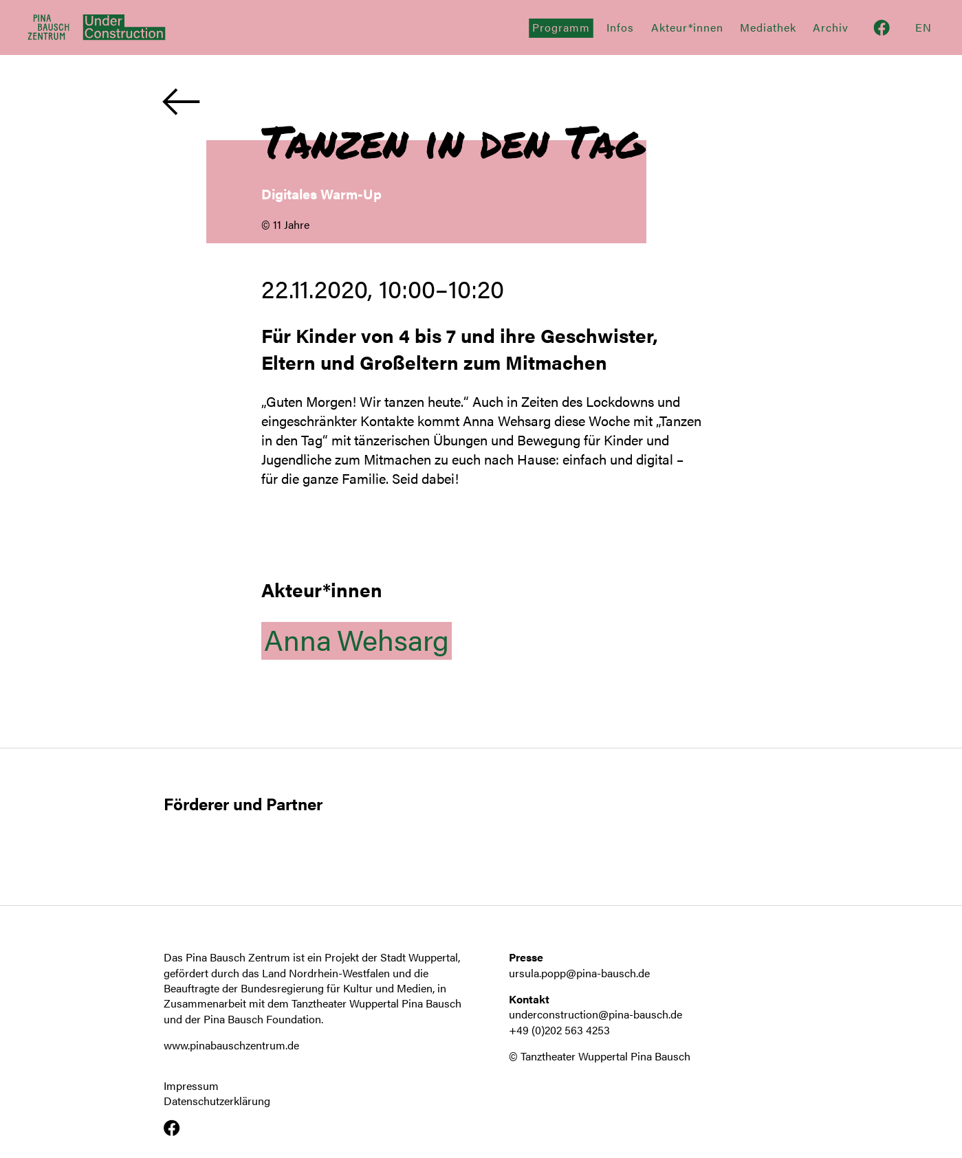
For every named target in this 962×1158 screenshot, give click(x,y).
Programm (561, 27)
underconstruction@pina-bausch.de (595, 1014)
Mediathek (768, 27)
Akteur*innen (687, 27)
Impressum (191, 1085)
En (923, 27)
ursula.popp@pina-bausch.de (579, 973)
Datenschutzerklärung (217, 1101)
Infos (620, 27)
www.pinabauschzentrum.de (231, 1045)
